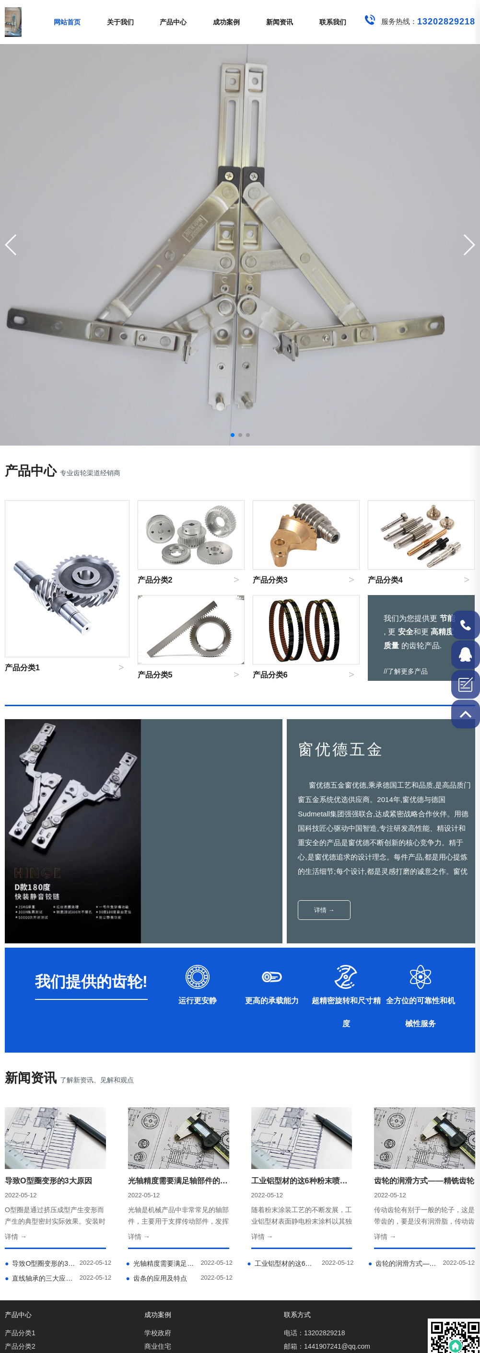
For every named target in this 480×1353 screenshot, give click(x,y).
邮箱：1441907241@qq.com (327, 1346)
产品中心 (173, 22)
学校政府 (157, 1333)
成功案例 (226, 22)
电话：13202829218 (314, 1333)
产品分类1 (20, 1333)
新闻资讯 (279, 22)
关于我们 (120, 22)
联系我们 (332, 22)
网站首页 (67, 22)
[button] (468, 244)
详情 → (324, 910)
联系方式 (297, 1315)
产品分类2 (20, 1346)
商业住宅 (157, 1346)
